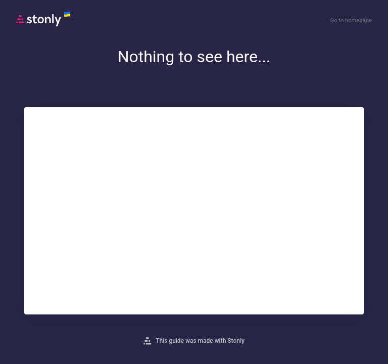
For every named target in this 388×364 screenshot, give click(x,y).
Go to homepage (351, 20)
